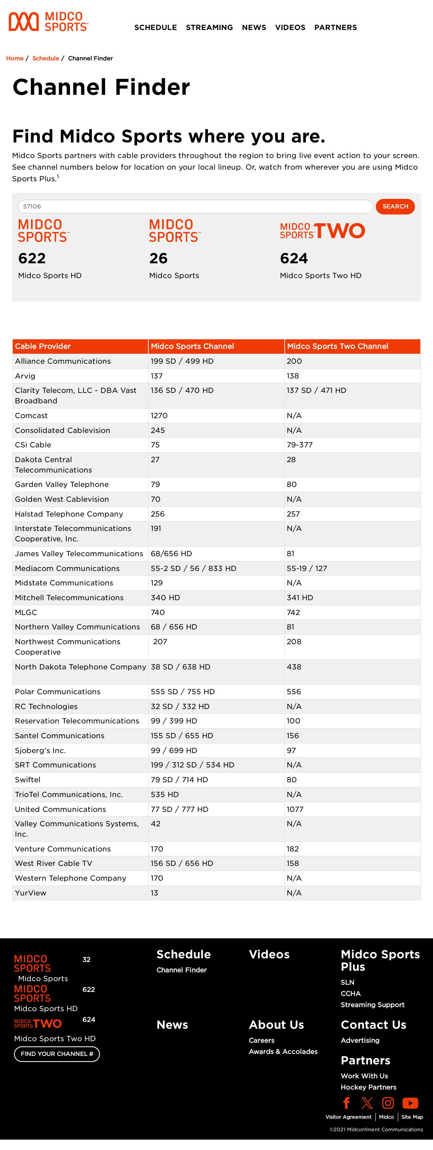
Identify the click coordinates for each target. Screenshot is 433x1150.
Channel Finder (181, 970)
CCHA (351, 994)
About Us (276, 1025)
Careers (261, 1040)
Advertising (360, 1040)
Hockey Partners (368, 1087)
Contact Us (374, 1025)
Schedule (155, 27)
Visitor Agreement (348, 1117)
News (254, 27)
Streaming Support (373, 1005)
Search (395, 206)
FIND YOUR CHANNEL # (57, 1054)
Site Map (412, 1117)
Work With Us (364, 1076)
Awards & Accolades (283, 1052)
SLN (347, 982)
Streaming (209, 27)
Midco (386, 1117)
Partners (335, 27)
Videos (290, 27)
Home (15, 58)
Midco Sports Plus (380, 961)
